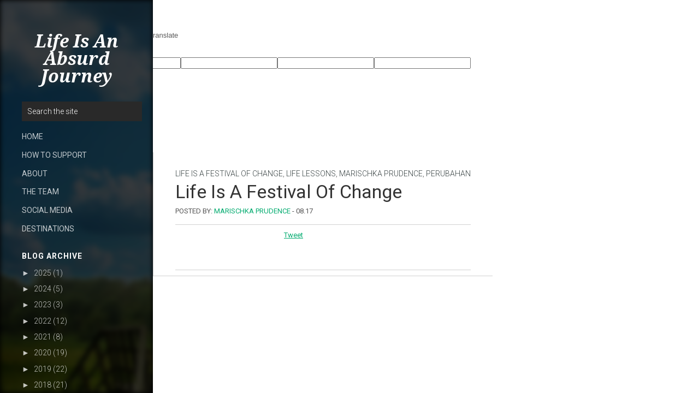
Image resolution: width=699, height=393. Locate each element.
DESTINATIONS (48, 228)
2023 (42, 304)
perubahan (448, 173)
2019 (42, 369)
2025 (42, 273)
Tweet (293, 235)
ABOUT (35, 173)
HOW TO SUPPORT (54, 155)
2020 (42, 352)
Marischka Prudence (381, 173)
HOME (32, 136)
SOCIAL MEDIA (47, 210)
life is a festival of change (229, 173)
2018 (42, 384)
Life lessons (311, 173)
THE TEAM (40, 191)
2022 (42, 321)
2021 (42, 336)
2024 (42, 288)
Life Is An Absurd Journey (77, 59)
